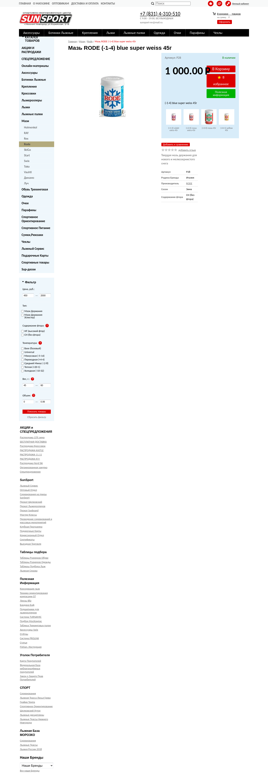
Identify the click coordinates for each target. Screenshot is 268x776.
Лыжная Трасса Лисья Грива (35, 697)
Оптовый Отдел (28, 490)
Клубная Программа (31, 526)
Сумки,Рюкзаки (32, 235)
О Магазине (41, 3)
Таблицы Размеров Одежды (35, 562)
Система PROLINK (29, 638)
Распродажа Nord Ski (31, 463)
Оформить (224, 21)
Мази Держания (31, 311)
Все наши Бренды (29, 770)
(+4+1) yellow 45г (226, 129)
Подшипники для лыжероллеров (29, 611)
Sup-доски (29, 269)
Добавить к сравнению (175, 144)
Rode (27, 144)
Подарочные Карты (35, 256)
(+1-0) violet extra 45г (173, 129)
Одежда (159, 33)
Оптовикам (60, 3)
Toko (27, 166)
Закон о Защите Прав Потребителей (31, 678)
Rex (26, 138)
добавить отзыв (187, 150)
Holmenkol (30, 127)
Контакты (108, 3)
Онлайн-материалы (35, 66)
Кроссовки (29, 93)
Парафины (197, 33)
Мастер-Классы (28, 514)
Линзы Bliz (25, 600)
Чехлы (217, 33)
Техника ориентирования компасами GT (34, 595)
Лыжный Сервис (33, 249)
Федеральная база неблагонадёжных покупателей (30, 669)
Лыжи (110, 33)
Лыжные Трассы (29, 745)
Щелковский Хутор (30, 710)
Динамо (29, 177)
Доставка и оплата (85, 3)
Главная (25, 3)
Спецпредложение (30, 471)
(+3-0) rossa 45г (209, 128)
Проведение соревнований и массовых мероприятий (36, 521)
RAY (26, 133)
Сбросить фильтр (36, 417)
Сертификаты (27, 539)
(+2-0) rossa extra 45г (191, 129)
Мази (25, 121)
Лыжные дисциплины (32, 715)
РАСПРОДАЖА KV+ (30, 458)
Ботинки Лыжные (60, 33)
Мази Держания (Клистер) (31, 316)
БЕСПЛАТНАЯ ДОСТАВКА (33, 441)
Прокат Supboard (29, 510)
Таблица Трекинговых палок (35, 625)
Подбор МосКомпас (31, 621)
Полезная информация (221, 93)
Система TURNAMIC (31, 617)
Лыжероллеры (32, 100)
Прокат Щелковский (31, 502)
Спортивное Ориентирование (33, 219)
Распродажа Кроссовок (32, 446)
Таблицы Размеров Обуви (34, 557)
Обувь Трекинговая (35, 189)
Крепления (90, 33)
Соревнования (28, 693)
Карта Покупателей (30, 661)
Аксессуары (31, 33)
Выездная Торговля (30, 543)
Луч (26, 183)
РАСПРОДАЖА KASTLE (32, 450)
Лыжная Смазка (28, 570)
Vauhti (28, 172)
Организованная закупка (33, 467)
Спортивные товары (35, 262)
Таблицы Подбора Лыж (33, 566)
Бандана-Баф (27, 605)
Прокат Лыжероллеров (32, 506)
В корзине (229, 13)
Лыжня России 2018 (31, 749)
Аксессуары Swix (29, 629)
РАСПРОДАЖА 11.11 (31, 454)
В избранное (221, 80)
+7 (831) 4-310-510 (160, 13)
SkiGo (27, 150)
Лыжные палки (134, 33)
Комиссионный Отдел (32, 535)
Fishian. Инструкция (31, 647)
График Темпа (27, 702)
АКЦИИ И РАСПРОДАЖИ (31, 50)
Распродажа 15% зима (32, 437)
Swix (26, 161)
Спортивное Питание (36, 228)
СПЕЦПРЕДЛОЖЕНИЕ (36, 59)
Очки (177, 33)
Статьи (23, 642)
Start (27, 155)
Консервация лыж (30, 588)
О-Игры (24, 634)
